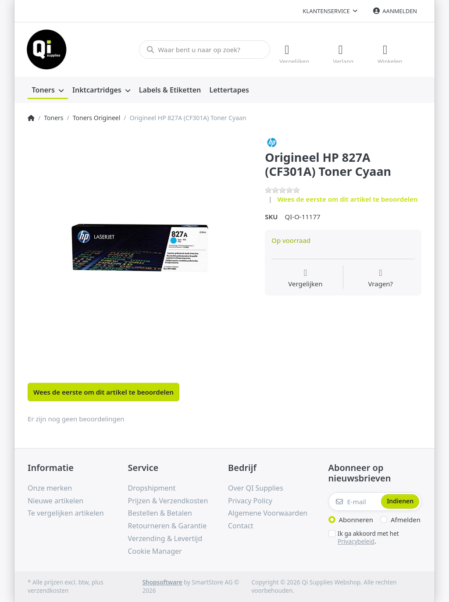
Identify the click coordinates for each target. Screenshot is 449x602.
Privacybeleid (356, 541)
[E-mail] (354, 501)
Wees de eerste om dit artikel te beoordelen (348, 199)
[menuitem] (48, 90)
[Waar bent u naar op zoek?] (204, 49)
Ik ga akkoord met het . (368, 538)
